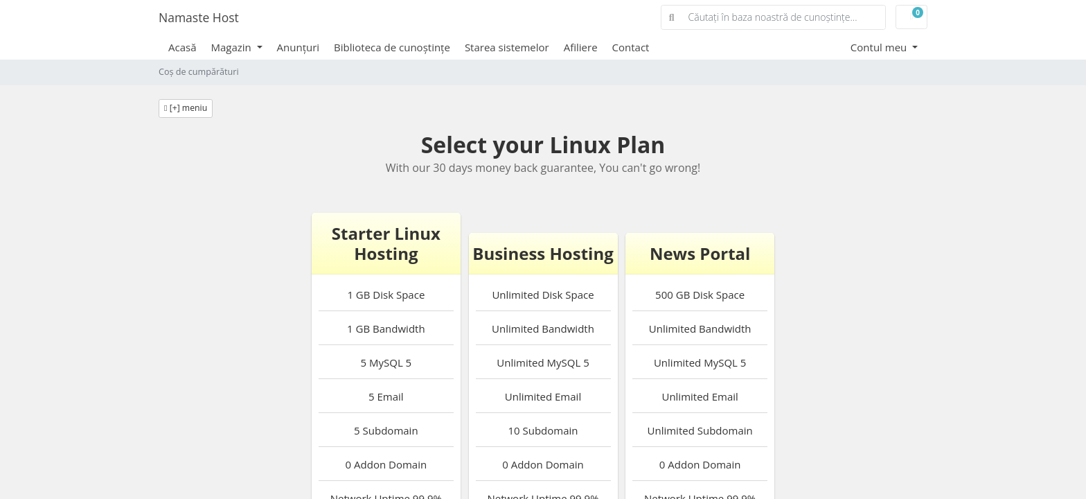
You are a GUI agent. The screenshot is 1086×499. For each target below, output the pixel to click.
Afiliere (581, 47)
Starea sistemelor (507, 47)
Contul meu (880, 47)
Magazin (232, 47)
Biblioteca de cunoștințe (392, 47)
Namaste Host (199, 17)
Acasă (182, 47)
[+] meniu (185, 108)
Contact (631, 47)
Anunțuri (298, 47)
